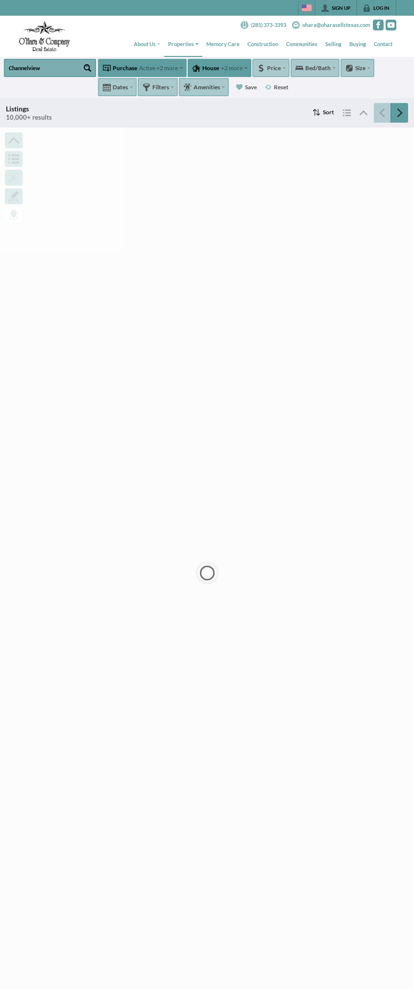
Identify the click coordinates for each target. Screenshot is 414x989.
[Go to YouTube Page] (391, 25)
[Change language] (307, 8)
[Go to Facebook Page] (378, 25)
